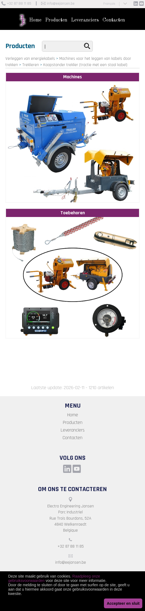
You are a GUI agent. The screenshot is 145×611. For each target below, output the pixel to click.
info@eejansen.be (61, 3)
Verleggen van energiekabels (30, 58)
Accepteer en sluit (123, 603)
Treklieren (30, 64)
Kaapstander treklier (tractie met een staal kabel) (85, 64)
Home (35, 20)
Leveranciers (85, 20)
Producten (56, 20)
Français (109, 4)
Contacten (114, 20)
